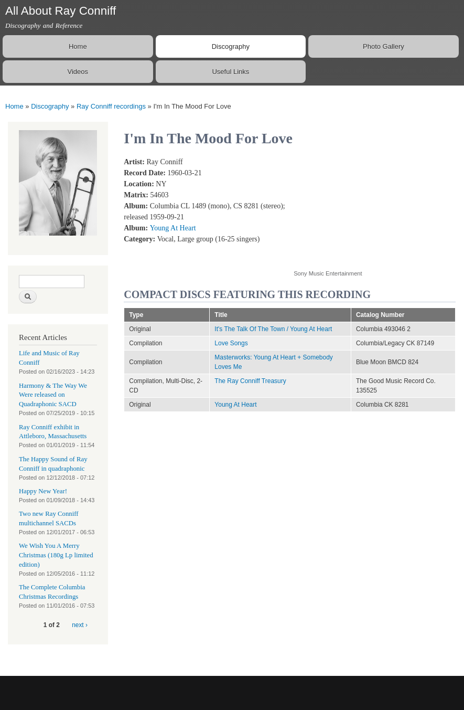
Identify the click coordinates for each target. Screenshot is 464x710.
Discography (231, 46)
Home (78, 46)
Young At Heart (173, 228)
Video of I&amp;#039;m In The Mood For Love (377, 207)
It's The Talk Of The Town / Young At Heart (273, 329)
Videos (78, 72)
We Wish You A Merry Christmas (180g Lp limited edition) (56, 555)
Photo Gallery (383, 46)
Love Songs (230, 343)
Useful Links (230, 72)
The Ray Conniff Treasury (250, 381)
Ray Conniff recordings (111, 106)
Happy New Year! (43, 491)
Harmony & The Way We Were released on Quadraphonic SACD (53, 395)
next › (80, 625)
